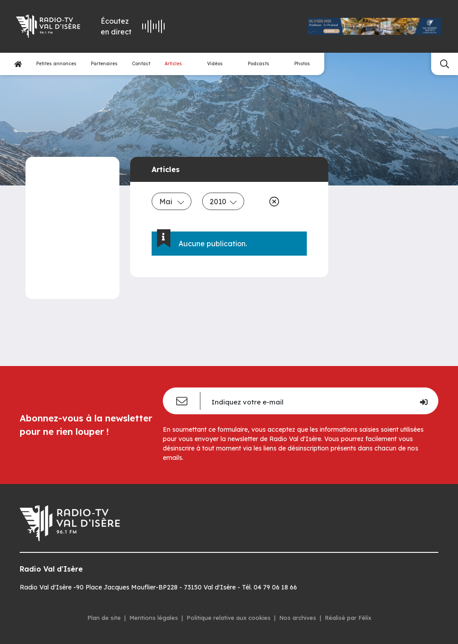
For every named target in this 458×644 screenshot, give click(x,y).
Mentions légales (153, 617)
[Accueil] (18, 64)
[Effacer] (272, 201)
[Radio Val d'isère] (47, 26)
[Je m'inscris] (423, 400)
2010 (223, 201)
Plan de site (104, 617)
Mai (171, 201)
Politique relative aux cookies (229, 617)
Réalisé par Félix (348, 617)
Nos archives (297, 617)
